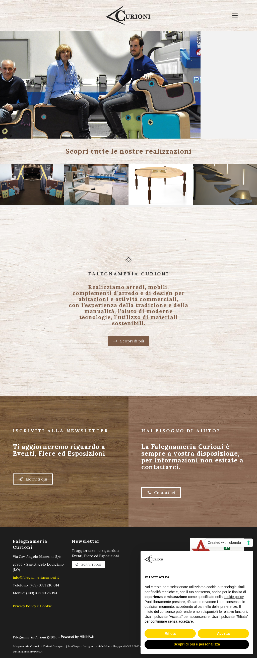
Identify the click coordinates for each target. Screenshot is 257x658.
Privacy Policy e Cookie (32, 606)
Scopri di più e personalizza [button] (197, 644)
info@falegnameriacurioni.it (36, 577)
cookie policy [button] (233, 597)
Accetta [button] (223, 633)
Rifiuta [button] (170, 633)
